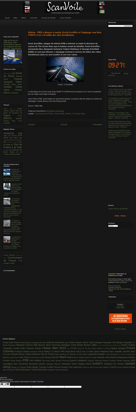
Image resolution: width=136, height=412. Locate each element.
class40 (6, 123)
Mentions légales (120, 329)
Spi (5, 142)
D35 (20, 111)
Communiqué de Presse (44, 114)
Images (6, 263)
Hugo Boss (70, 351)
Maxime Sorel (103, 357)
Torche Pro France (12, 142)
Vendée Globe (12, 87)
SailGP (8, 79)
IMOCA (68, 114)
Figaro (10, 115)
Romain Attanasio (123, 361)
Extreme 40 (17, 113)
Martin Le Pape (91, 357)
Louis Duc (14, 357)
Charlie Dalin (19, 348)
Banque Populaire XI (125, 342)
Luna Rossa (46, 357)
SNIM (6, 138)
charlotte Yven (53, 370)
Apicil (67, 343)
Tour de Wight (7, 150)
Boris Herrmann (54, 345)
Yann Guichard (9, 370)
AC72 (6, 108)
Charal (124, 345)
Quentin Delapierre (79, 360)
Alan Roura (14, 342)
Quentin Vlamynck (95, 361)
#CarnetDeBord (125, 289)
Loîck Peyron (24, 357)
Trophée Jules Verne (12, 84)
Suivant (31, 124)
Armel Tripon (89, 342)
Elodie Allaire (120, 308)
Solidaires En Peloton (114, 364)
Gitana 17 (48, 351)
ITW (20, 261)
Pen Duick (46, 361)
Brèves (12, 255)
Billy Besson (40, 345)
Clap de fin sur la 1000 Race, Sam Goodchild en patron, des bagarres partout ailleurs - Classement (12, 44)
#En (118, 289)
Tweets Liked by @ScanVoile (118, 208)
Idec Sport (95, 351)
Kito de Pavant (48, 354)
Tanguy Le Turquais (19, 367)
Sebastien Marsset (54, 364)
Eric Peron (92, 348)
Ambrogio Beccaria (39, 343)
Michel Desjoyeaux (119, 357)
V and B (113, 367)
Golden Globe (7, 73)
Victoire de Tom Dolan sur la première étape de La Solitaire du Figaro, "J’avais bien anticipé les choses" (12, 189)
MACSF (56, 357)
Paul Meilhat (35, 360)
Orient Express (16, 361)
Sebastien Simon (70, 364)
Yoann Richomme (39, 369)
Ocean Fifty (10, 121)
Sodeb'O (98, 363)
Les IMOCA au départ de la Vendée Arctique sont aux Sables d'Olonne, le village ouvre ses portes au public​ (12, 242)
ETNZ (74, 348)
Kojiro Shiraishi (61, 354)
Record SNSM (17, 135)
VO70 (20, 121)
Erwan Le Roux (104, 348)
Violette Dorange (128, 367)
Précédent (97, 124)
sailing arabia (15, 154)
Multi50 (19, 118)
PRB (26, 360)
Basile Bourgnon (9, 345)
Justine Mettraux (33, 354)
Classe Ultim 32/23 (54, 348)
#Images (111, 287)
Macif (63, 357)
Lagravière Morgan (97, 354)
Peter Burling (56, 361)
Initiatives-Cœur (107, 351)
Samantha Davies (37, 364)
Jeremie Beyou (18, 354)
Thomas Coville (46, 367)
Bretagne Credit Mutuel (73, 345)
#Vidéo (110, 291)
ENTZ (69, 348)
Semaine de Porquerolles (14, 140)
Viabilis (119, 367)
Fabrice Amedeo (118, 348)
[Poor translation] (7, 384)
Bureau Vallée (91, 345)
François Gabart (22, 351)
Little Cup (7, 135)
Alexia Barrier (25, 343)
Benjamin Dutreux (25, 345)
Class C (13, 108)
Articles (6, 255)
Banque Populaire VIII (105, 342)
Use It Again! (104, 367)
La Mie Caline (82, 354)
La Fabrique (72, 354)
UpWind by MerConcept (90, 367)
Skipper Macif (85, 364)
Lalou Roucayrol (112, 354)
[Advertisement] (65, 24)
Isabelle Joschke (123, 351)
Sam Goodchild (21, 364)
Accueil (64, 124)
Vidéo (12, 263)
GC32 (20, 116)
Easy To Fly (83, 348)
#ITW (109, 285)
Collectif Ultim (14, 111)
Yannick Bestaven (23, 369)
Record (19, 76)
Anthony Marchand (56, 342)
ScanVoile (120, 306)
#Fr (115, 289)
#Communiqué (116, 285)
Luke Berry (35, 357)
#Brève (110, 289)
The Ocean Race (78, 114)
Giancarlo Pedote (37, 352)
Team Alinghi (33, 367)
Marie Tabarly (79, 357)
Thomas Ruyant (60, 367)
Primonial (66, 361)
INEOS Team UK (83, 352)
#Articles (118, 287)
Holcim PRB (60, 114)
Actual (6, 342)
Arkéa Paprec (76, 342)
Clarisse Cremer (34, 348)
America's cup (12, 133)
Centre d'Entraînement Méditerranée (109, 345)
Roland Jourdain (109, 361)
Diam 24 (7, 113)
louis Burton (63, 370)
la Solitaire (14, 93)
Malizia (70, 357)
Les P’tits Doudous (125, 354)
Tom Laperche (75, 367)
